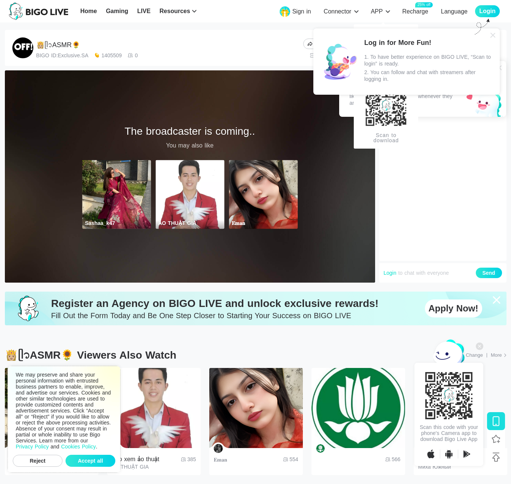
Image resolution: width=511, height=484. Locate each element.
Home (88, 11)
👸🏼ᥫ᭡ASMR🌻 (58, 45)
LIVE (143, 11)
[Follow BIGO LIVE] (496, 439)
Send (488, 273)
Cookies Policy (78, 447)
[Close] (493, 35)
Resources (174, 11)
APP (377, 11)
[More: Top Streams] (499, 355)
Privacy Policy (32, 447)
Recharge (415, 11)
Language (454, 11)
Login (390, 273)
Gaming (117, 11)
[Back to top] (496, 457)
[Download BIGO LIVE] (496, 421)
